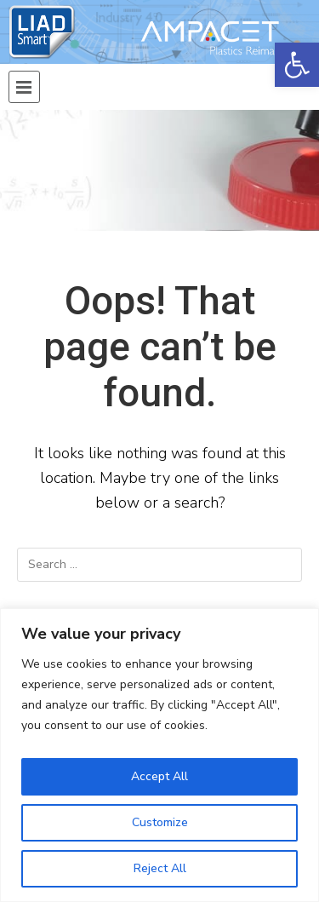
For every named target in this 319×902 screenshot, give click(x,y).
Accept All (159, 776)
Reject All (160, 868)
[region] (159, 755)
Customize (160, 822)
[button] (297, 65)
